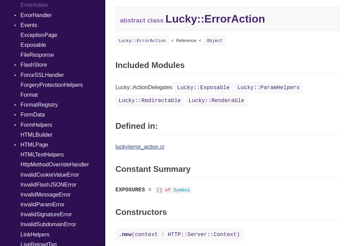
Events (29, 25)
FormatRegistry (39, 105)
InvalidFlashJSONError (49, 185)
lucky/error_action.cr (140, 147)
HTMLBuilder (36, 135)
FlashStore (34, 65)
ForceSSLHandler (42, 75)
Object (215, 40)
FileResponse (37, 55)
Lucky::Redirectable (150, 101)
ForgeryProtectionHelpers (52, 85)
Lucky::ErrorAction (142, 40)
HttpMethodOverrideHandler (55, 164)
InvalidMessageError (46, 194)
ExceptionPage (39, 35)
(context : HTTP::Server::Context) (179, 235)
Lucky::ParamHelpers (268, 88)
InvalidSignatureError (46, 214)
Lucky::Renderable (216, 101)
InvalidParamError (43, 204)
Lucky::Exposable (203, 88)
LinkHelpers (35, 234)
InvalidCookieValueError (50, 175)
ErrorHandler (36, 15)
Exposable (33, 45)
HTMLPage (34, 145)
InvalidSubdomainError (48, 224)
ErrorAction (34, 5)
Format (29, 95)
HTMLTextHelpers (42, 155)
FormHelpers (36, 125)
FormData (33, 115)
